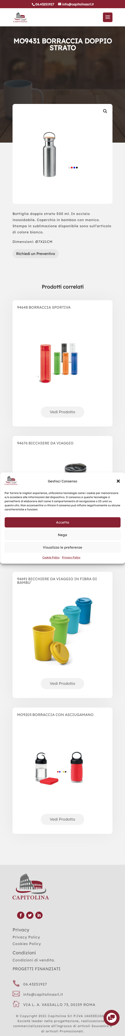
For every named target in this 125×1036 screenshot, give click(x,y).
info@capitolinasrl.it (43, 994)
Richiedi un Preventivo (35, 253)
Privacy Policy (71, 557)
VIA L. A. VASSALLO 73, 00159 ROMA (59, 1004)
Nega (62, 535)
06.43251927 (35, 984)
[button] (118, 481)
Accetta (62, 522)
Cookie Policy (51, 557)
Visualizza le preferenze (62, 547)
